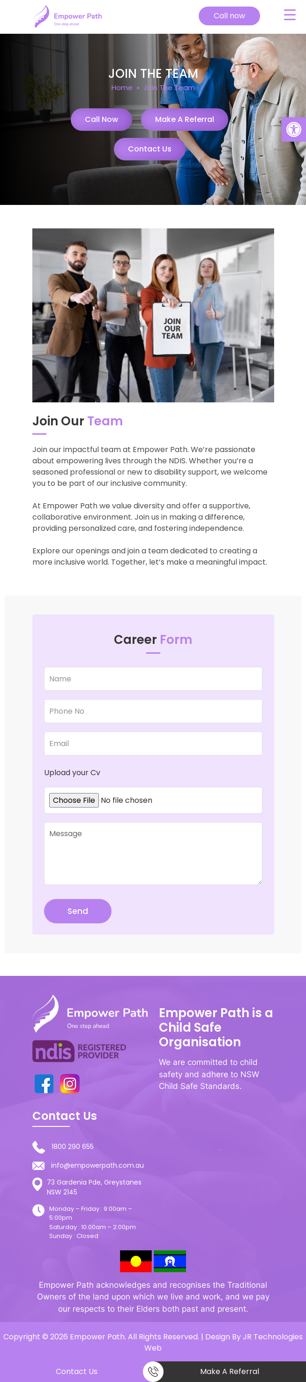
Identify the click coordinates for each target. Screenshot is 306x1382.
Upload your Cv (72, 772)
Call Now (101, 119)
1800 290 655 (73, 1146)
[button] (294, 129)
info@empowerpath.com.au (97, 1165)
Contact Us (150, 148)
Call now (229, 15)
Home (122, 87)
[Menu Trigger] (290, 15)
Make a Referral (184, 119)
